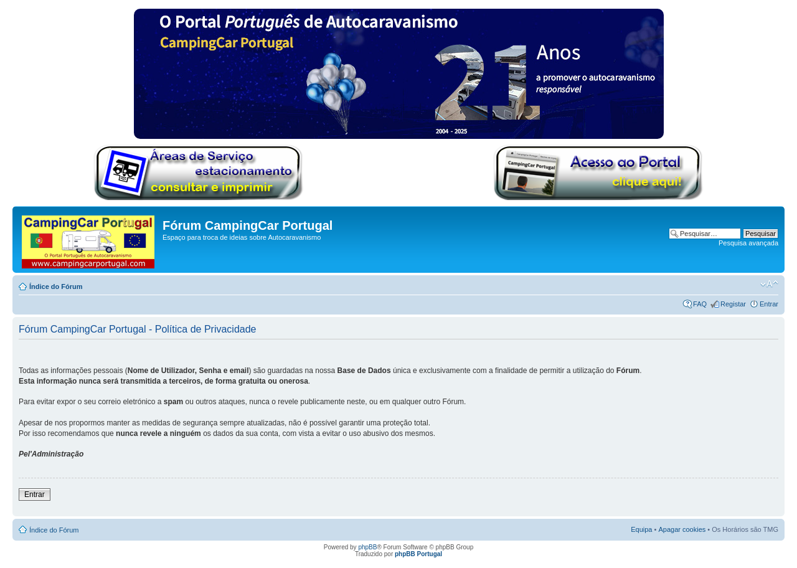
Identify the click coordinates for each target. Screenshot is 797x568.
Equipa (641, 529)
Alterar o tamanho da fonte (769, 284)
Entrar (769, 304)
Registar (733, 304)
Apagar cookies (681, 529)
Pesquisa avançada (748, 243)
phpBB (367, 547)
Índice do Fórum (56, 286)
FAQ (700, 304)
